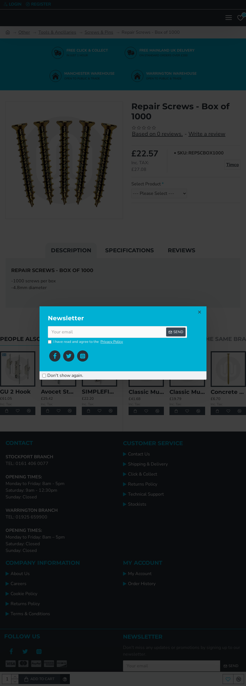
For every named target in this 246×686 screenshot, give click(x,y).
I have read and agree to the (86, 342)
